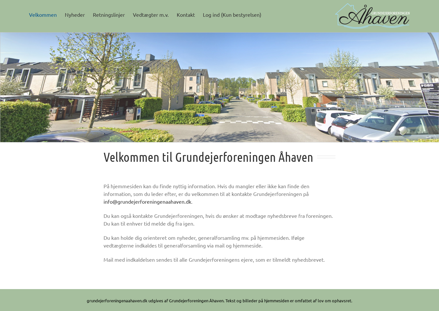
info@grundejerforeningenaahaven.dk (147, 201)
